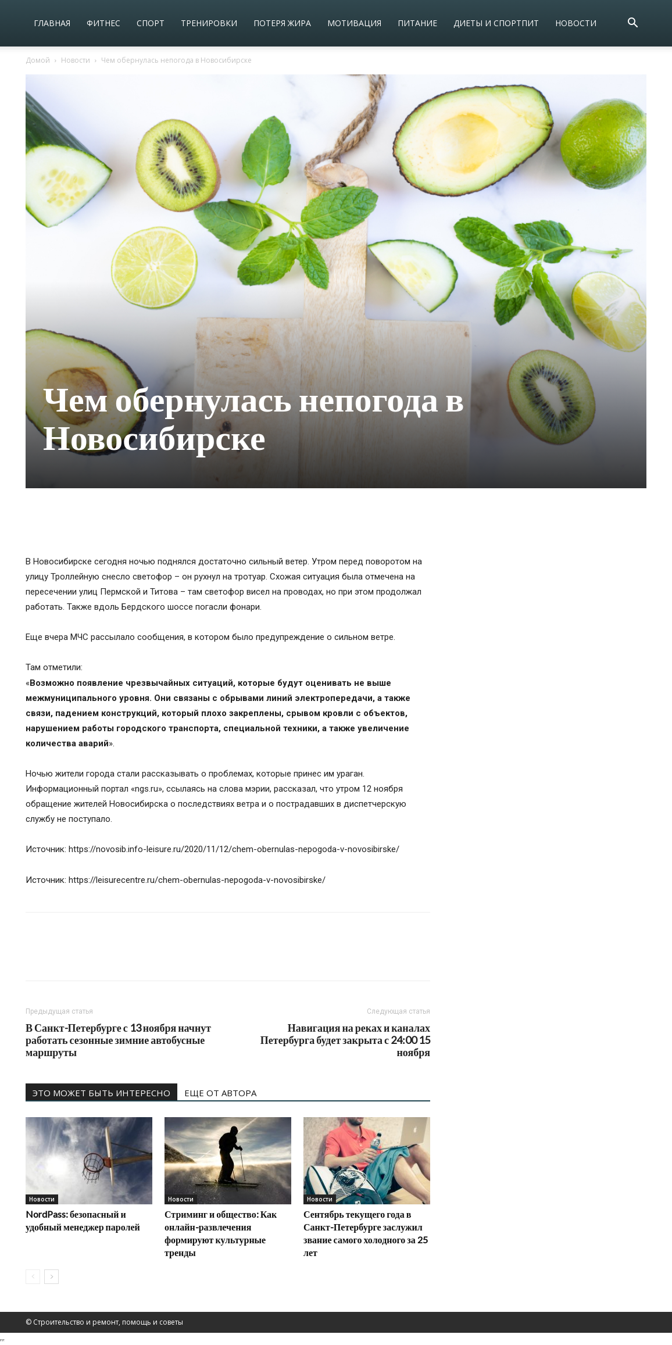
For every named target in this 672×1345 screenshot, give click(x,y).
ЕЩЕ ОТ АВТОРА (220, 1093)
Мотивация (354, 22)
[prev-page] (33, 1276)
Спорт (151, 22)
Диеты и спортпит (496, 22)
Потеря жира (282, 22)
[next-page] (51, 1276)
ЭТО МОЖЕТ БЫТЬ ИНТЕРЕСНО (101, 1093)
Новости (575, 22)
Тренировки (209, 22)
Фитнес (103, 22)
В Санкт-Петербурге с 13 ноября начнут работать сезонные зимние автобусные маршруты (118, 1040)
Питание (417, 22)
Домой (38, 60)
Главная (52, 22)
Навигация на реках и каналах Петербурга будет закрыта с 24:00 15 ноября (345, 1040)
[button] (632, 24)
